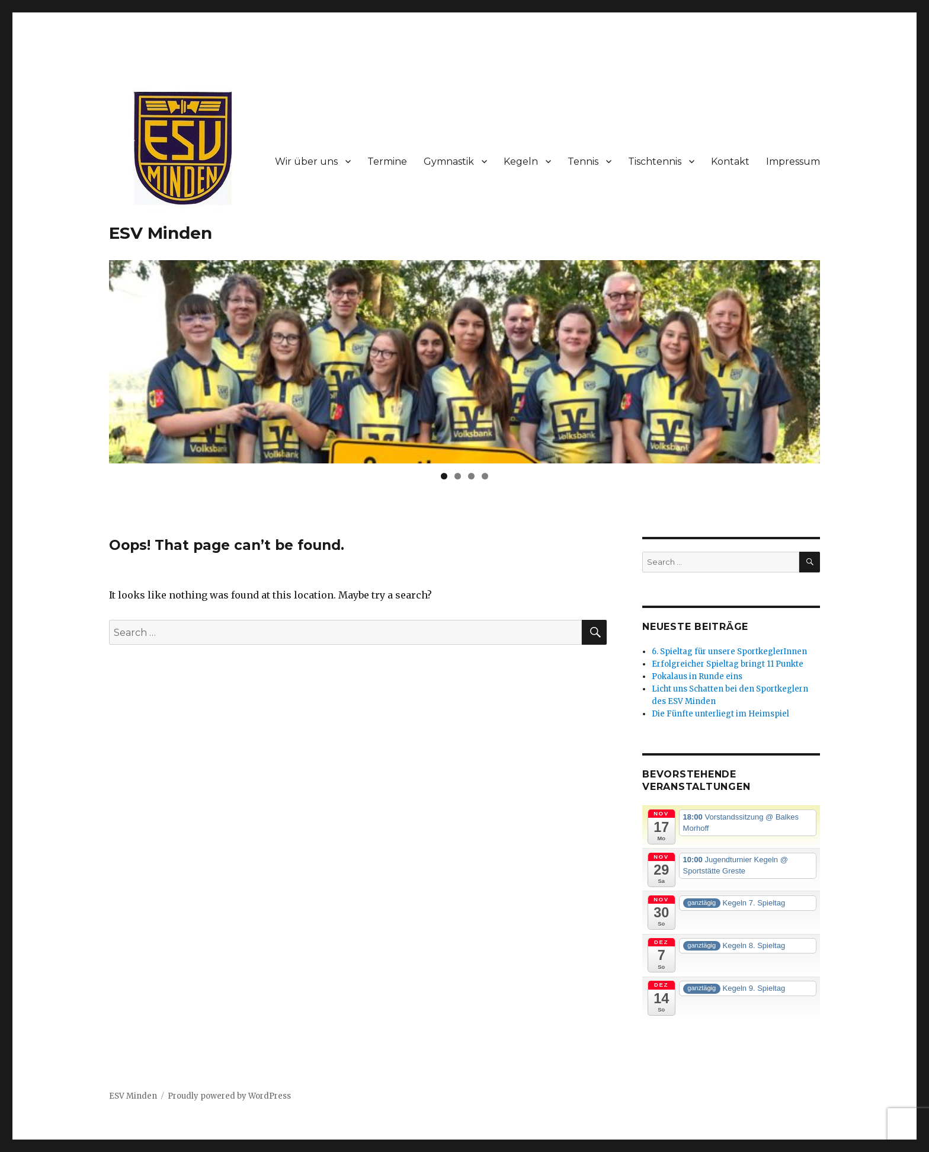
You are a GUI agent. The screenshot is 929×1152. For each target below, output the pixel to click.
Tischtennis (654, 161)
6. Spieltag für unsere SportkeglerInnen (729, 652)
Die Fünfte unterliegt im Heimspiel (720, 714)
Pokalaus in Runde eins (697, 676)
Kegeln (521, 161)
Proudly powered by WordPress (229, 1096)
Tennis (583, 161)
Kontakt (730, 161)
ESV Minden (160, 233)
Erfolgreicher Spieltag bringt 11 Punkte (727, 664)
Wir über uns (306, 161)
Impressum (793, 161)
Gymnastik (449, 161)
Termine (387, 161)
